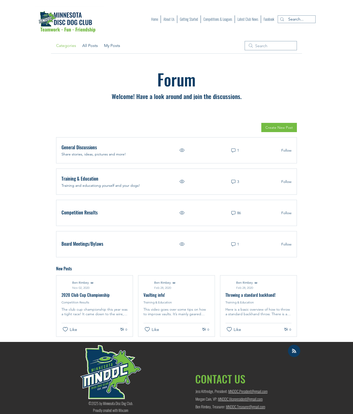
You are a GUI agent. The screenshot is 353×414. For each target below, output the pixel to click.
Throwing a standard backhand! (250, 295)
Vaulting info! (154, 295)
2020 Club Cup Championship (85, 295)
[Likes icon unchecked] (65, 329)
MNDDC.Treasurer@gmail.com (245, 406)
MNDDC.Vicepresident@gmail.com (240, 399)
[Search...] (296, 19)
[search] (271, 45)
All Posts (90, 45)
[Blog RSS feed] (294, 351)
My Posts (112, 45)
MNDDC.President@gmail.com (247, 391)
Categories (66, 45)
